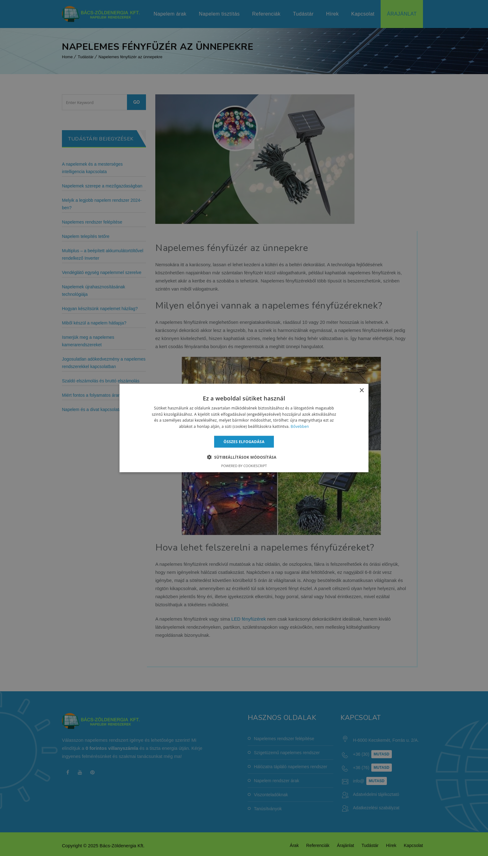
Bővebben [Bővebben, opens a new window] (300, 426)
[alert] (244, 428)
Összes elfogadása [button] (244, 441)
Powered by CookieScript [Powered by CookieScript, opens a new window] (244, 465)
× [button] (361, 390)
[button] (244, 457)
